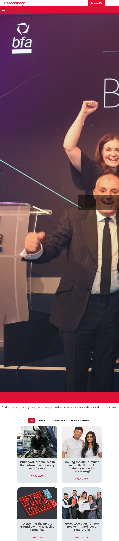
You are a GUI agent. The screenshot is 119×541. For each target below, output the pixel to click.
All (32, 420)
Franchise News (80, 420)
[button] (3, 9)
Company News (58, 420)
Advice (41, 420)
